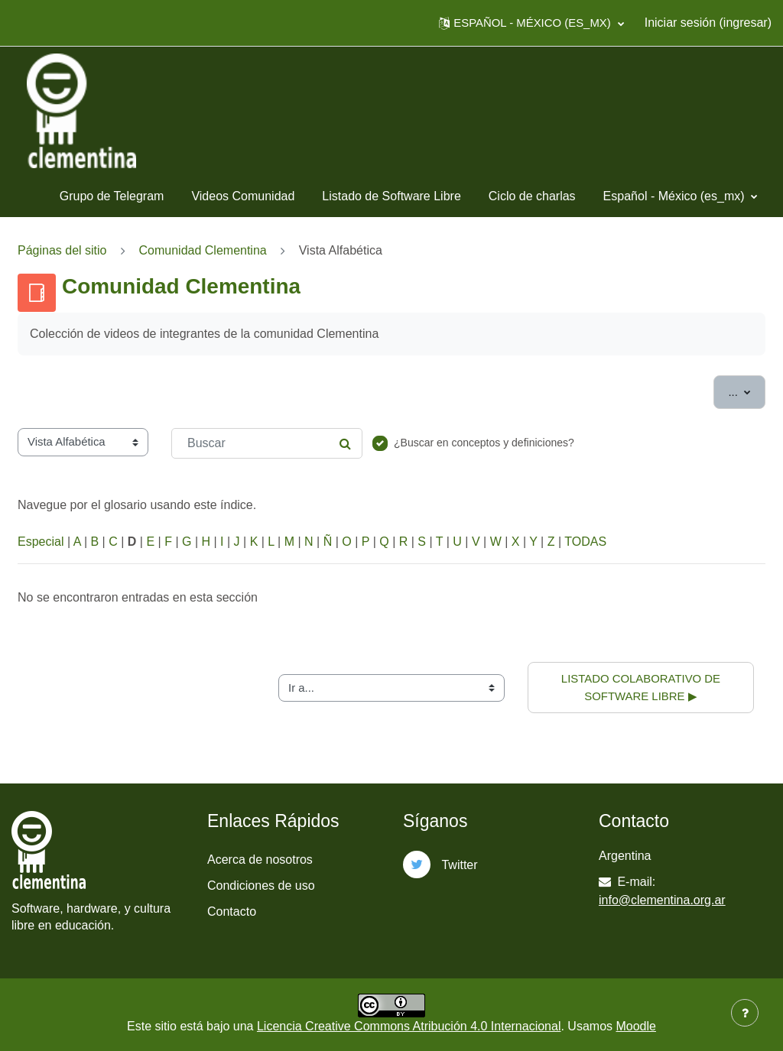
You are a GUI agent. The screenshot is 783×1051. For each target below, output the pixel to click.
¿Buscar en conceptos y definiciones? (484, 442)
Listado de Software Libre (391, 196)
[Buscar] (266, 443)
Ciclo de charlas (532, 196)
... (746, 390)
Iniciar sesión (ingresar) (708, 22)
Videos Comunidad (242, 196)
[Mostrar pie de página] (745, 1013)
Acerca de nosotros (260, 859)
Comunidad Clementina (203, 250)
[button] (531, 23)
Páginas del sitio (62, 250)
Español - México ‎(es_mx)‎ (675, 196)
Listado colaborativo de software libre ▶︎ (642, 687)
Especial (40, 541)
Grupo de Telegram (112, 196)
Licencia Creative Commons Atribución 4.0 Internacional (409, 1026)
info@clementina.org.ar (662, 900)
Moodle (635, 1026)
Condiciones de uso (261, 885)
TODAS (585, 541)
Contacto (231, 911)
